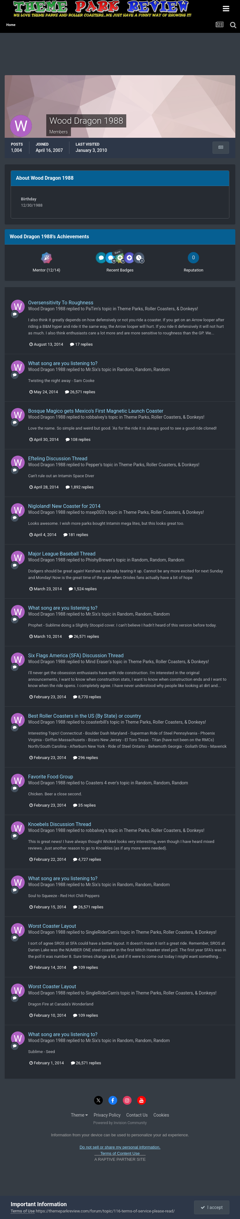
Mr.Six (92, 369)
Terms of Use (23, 1211)
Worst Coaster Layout (52, 926)
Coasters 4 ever (101, 782)
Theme (79, 1115)
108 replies (78, 439)
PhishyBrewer (99, 559)
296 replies (85, 757)
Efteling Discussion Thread (58, 459)
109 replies (85, 967)
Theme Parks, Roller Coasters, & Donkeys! (157, 308)
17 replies (81, 344)
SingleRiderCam (101, 932)
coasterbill (96, 722)
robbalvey (95, 417)
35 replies (84, 805)
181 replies (75, 534)
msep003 (95, 512)
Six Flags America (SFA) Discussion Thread (75, 656)
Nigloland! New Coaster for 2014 (64, 506)
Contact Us (137, 1115)
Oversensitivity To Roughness (60, 303)
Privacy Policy (107, 1115)
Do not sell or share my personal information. (120, 1147)
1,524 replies (83, 588)
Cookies (161, 1115)
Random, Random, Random (143, 369)
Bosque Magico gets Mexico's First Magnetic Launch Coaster (95, 411)
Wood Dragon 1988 (46, 308)
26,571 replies (80, 392)
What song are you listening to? (63, 363)
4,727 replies (87, 859)
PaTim (92, 308)
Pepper (92, 464)
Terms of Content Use (120, 1153)
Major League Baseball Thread (61, 554)
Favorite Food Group (50, 777)
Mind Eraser (97, 661)
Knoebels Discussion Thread (59, 824)
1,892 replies (80, 487)
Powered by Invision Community (120, 1123)
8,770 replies (87, 697)
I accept (211, 1207)
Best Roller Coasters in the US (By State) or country (84, 716)
